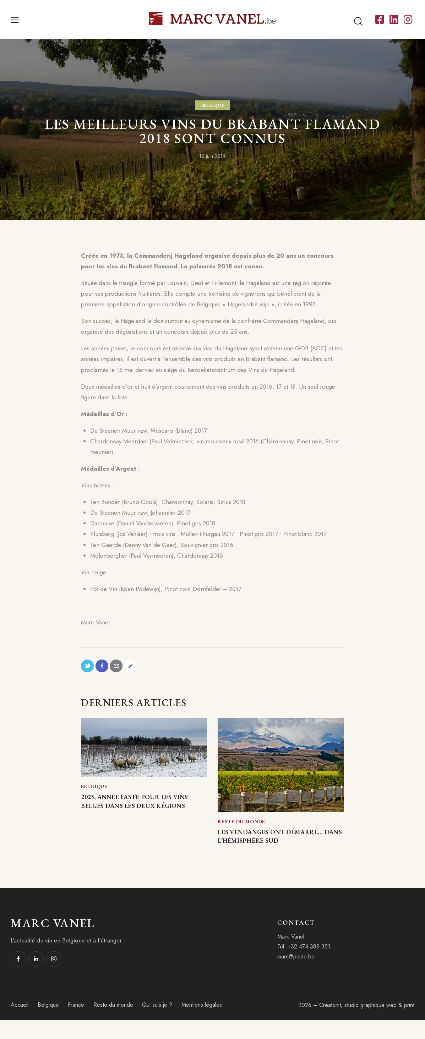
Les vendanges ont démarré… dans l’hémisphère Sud (265, 848)
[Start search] (358, 21)
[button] (15, 19)
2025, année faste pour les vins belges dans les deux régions (140, 813)
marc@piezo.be (296, 976)
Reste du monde (241, 825)
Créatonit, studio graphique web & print (366, 1024)
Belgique (212, 105)
